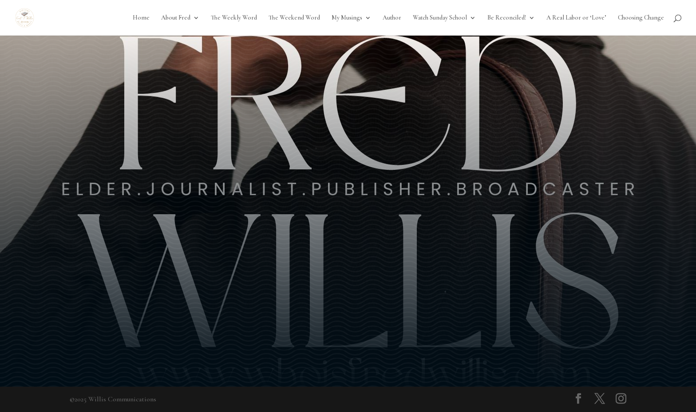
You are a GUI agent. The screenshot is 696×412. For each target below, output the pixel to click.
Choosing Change (641, 18)
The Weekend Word (294, 18)
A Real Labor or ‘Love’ (576, 18)
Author (392, 18)
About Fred (175, 18)
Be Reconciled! (506, 18)
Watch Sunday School (440, 18)
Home (141, 18)
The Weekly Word (234, 18)
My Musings (347, 18)
